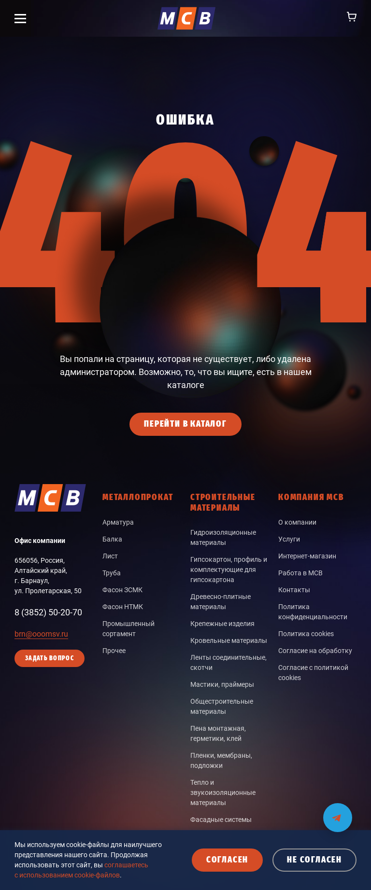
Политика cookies (306, 634)
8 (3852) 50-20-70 (48, 612)
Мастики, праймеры (222, 684)
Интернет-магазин (307, 556)
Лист (110, 556)
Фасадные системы (221, 819)
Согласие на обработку (315, 650)
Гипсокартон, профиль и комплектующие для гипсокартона (228, 570)
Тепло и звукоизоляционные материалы (223, 793)
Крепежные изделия (222, 623)
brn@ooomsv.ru (41, 634)
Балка (112, 539)
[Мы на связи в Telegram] (337, 811)
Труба (111, 573)
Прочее (114, 650)
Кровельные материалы (228, 640)
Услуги (289, 539)
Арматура (118, 522)
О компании (297, 522)
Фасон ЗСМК (122, 590)
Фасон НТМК (122, 607)
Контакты (294, 590)
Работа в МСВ (300, 573)
